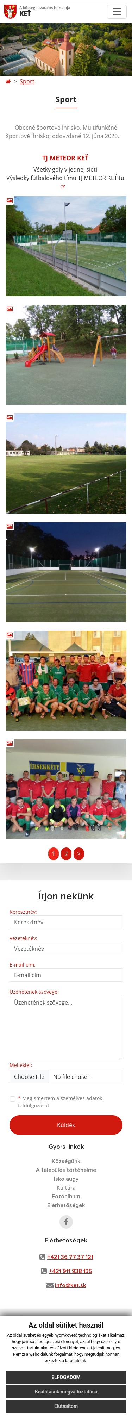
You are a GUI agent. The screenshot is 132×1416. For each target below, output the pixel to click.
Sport (27, 81)
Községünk (66, 1161)
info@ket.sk (70, 1285)
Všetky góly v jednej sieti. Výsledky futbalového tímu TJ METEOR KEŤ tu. (66, 174)
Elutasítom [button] (66, 1406)
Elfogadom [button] (66, 1377)
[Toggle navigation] (117, 12)
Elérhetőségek (66, 1205)
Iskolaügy (66, 1179)
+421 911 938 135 (70, 1271)
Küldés (66, 1125)
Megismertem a (60, 1102)
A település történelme (66, 1170)
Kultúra (66, 1188)
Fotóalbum (66, 1196)
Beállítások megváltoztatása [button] (66, 1392)
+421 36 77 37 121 (70, 1257)
